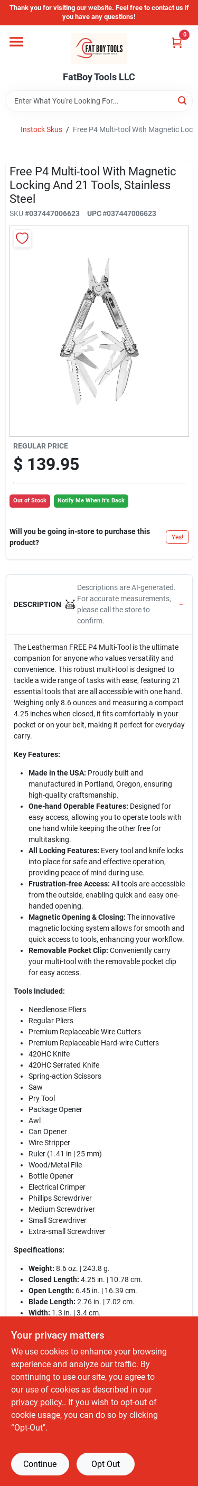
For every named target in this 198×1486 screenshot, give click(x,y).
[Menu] (16, 42)
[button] (99, 604)
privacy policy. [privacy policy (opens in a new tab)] (37, 1402)
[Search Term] (99, 100)
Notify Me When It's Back (91, 500)
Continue (39, 1464)
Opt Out (105, 1464)
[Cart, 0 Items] (177, 42)
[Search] (183, 100)
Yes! (177, 537)
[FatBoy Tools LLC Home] (99, 48)
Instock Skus (41, 129)
